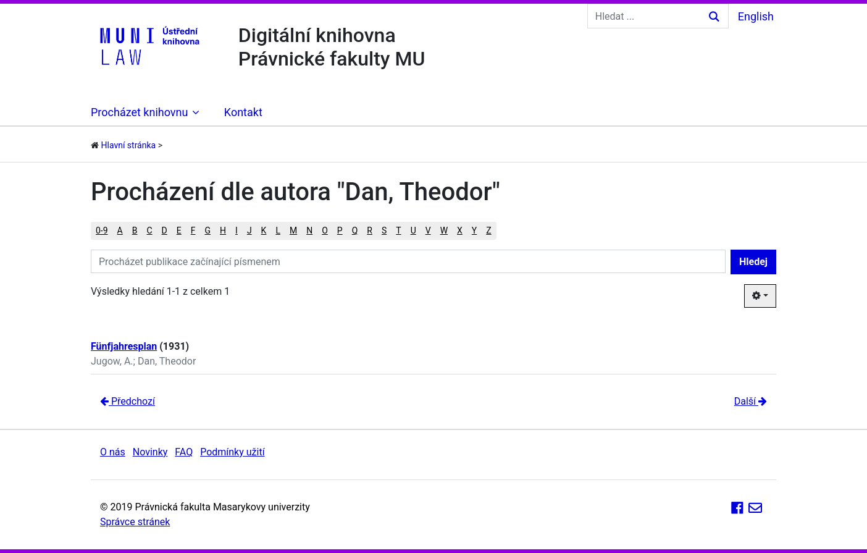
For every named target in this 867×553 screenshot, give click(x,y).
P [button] (340, 230)
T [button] (398, 230)
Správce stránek (135, 522)
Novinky (150, 452)
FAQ (184, 452)
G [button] (208, 230)
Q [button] (355, 230)
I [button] (236, 230)
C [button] (149, 230)
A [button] (120, 230)
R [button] (369, 230)
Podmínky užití (232, 452)
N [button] (309, 230)
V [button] (428, 230)
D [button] (164, 230)
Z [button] (488, 230)
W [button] (444, 230)
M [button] (293, 230)
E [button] (179, 230)
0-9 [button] (102, 230)
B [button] (135, 230)
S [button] (384, 230)
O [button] (325, 230)
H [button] (223, 230)
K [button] (264, 230)
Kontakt (243, 112)
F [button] (193, 230)
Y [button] (474, 230)
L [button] (277, 230)
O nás (112, 452)
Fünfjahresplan (124, 346)
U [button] (413, 230)
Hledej (753, 262)
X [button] (460, 230)
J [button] (249, 230)
